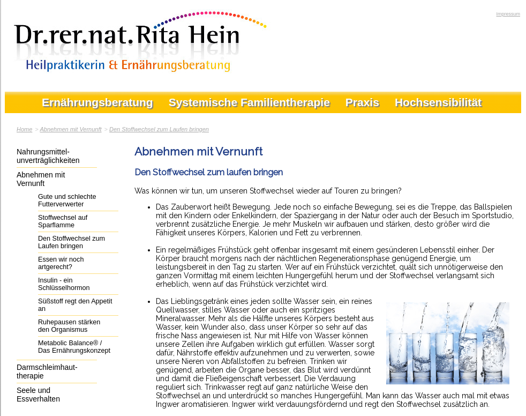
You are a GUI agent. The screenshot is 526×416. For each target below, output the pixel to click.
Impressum (508, 14)
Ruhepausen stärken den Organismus (69, 325)
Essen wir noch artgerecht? (61, 263)
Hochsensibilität (438, 102)
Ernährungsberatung (97, 102)
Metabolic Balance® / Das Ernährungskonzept (74, 346)
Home (24, 129)
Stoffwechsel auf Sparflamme (62, 221)
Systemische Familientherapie (249, 102)
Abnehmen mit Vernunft (70, 129)
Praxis (362, 102)
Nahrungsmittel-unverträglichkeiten (48, 156)
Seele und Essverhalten (38, 394)
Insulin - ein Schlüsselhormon (64, 284)
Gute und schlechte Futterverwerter (67, 200)
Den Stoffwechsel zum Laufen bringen (159, 129)
